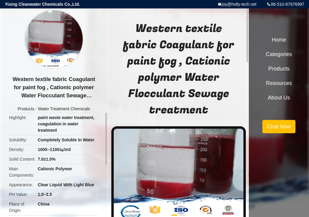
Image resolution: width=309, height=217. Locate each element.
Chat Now (279, 127)
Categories (279, 54)
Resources (279, 83)
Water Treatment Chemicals (64, 108)
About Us (279, 98)
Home (279, 40)
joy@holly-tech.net (239, 4)
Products (26, 108)
